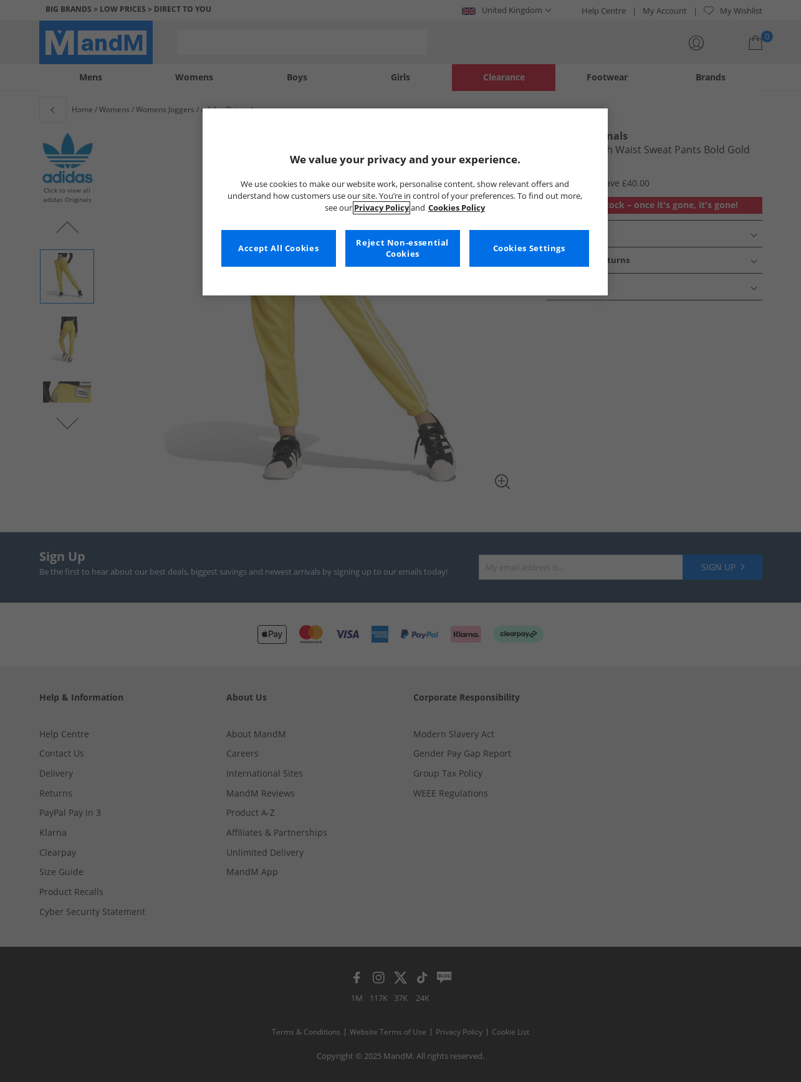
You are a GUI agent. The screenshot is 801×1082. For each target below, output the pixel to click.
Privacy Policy (381, 208)
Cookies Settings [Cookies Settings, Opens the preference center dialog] (529, 248)
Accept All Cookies (278, 248)
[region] (405, 201)
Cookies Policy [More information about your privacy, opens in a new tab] (456, 208)
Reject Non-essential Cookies (402, 248)
